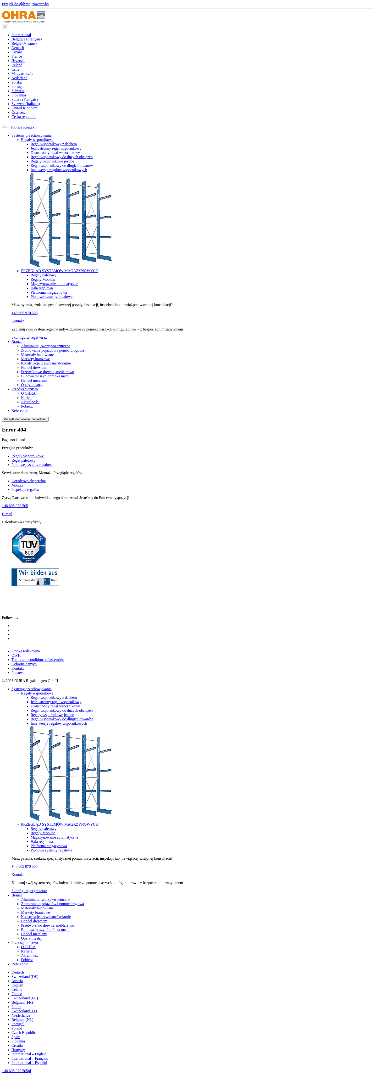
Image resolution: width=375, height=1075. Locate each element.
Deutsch (17, 972)
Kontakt (29, 127)
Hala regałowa (42, 288)
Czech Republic (23, 1032)
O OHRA (28, 393)
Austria (17, 981)
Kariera (27, 398)
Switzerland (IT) (24, 1011)
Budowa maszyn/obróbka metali (46, 376)
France (16, 994)
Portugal (17, 1024)
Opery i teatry (31, 385)
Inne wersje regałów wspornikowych (59, 170)
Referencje (19, 411)
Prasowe (17, 673)
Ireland (16, 989)
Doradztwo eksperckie (28, 481)
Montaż (17, 485)
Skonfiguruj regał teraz (29, 337)
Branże (16, 342)
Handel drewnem (34, 367)
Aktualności (30, 402)
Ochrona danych (24, 664)
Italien (16, 1007)
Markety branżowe (35, 359)
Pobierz (12, 127)
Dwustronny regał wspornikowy (55, 153)
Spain (15, 1037)
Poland (16, 1028)
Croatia (17, 1045)
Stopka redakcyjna (25, 651)
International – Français (29, 1058)
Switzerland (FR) (24, 998)
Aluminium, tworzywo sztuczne (45, 346)
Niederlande (20, 1015)
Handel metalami (34, 380)
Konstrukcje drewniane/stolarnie (46, 363)
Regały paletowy (43, 275)
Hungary (18, 1050)
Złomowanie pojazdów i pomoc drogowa (52, 350)
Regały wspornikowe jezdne (52, 161)
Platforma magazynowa (49, 292)
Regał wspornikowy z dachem (54, 144)
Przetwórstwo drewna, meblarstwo (47, 372)
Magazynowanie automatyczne (54, 284)
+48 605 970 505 (24, 313)
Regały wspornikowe (37, 140)
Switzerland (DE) (24, 976)
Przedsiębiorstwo (24, 389)
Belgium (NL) (22, 1020)
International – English (29, 1054)
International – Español (29, 1063)
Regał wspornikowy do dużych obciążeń (62, 157)
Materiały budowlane (37, 355)
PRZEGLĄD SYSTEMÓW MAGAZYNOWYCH (59, 271)
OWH (16, 655)
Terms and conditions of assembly (37, 660)
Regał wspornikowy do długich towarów (62, 165)
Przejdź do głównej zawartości (25, 4)
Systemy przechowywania (31, 135)
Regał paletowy (23, 460)
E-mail (7, 514)
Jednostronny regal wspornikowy (56, 148)
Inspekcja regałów (25, 489)
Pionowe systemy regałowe (51, 297)
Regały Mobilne (43, 279)
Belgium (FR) (22, 1002)
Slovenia (18, 1041)
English (17, 985)
